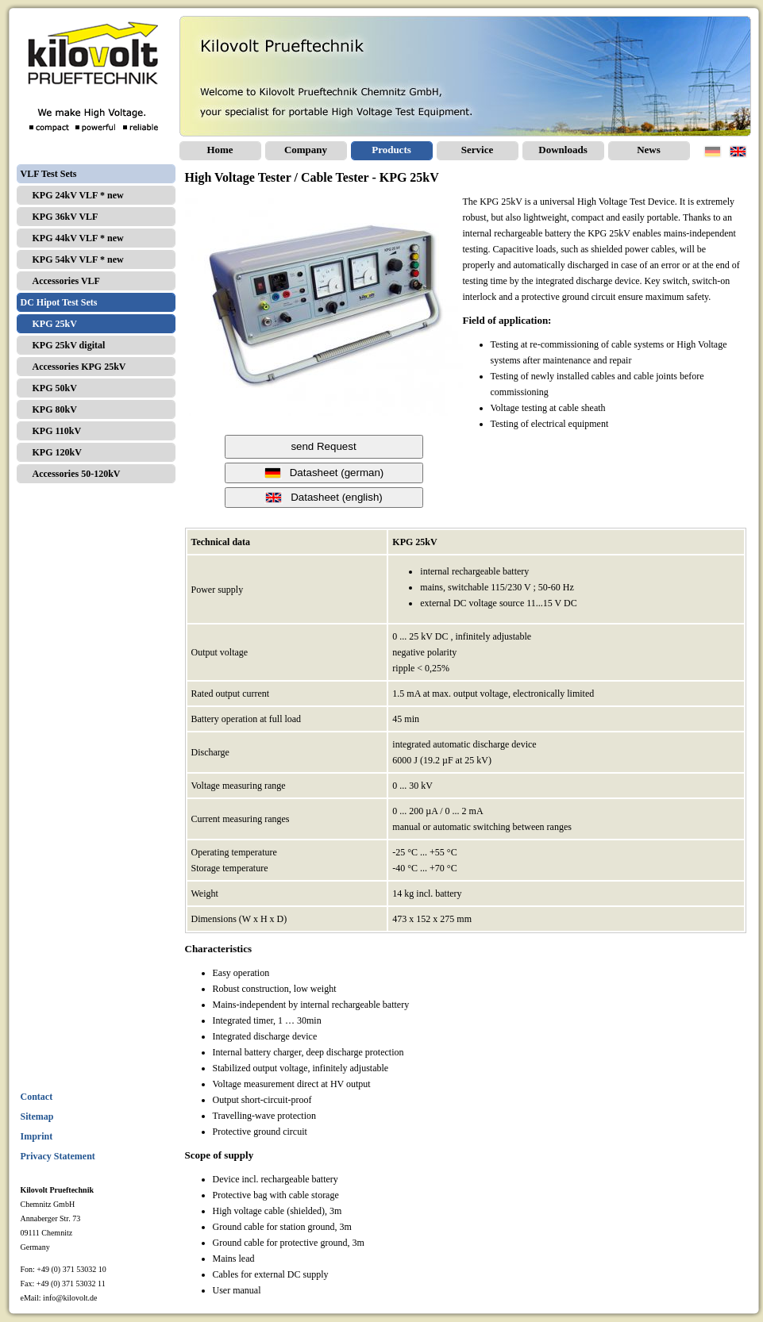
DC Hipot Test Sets (59, 302)
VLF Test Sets (49, 173)
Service (477, 150)
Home (219, 150)
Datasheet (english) (323, 497)
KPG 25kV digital (69, 345)
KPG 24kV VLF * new (78, 195)
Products (391, 150)
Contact (37, 1096)
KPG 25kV (55, 323)
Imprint (37, 1136)
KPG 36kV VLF (65, 216)
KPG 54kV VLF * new (78, 259)
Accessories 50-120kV (77, 473)
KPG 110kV (57, 430)
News (649, 150)
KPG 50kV (55, 388)
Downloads (562, 150)
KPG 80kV (55, 409)
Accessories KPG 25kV (79, 366)
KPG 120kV (57, 452)
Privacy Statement (58, 1156)
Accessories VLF (66, 280)
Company (305, 150)
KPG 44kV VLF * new (78, 238)
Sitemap (37, 1116)
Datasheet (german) (324, 473)
